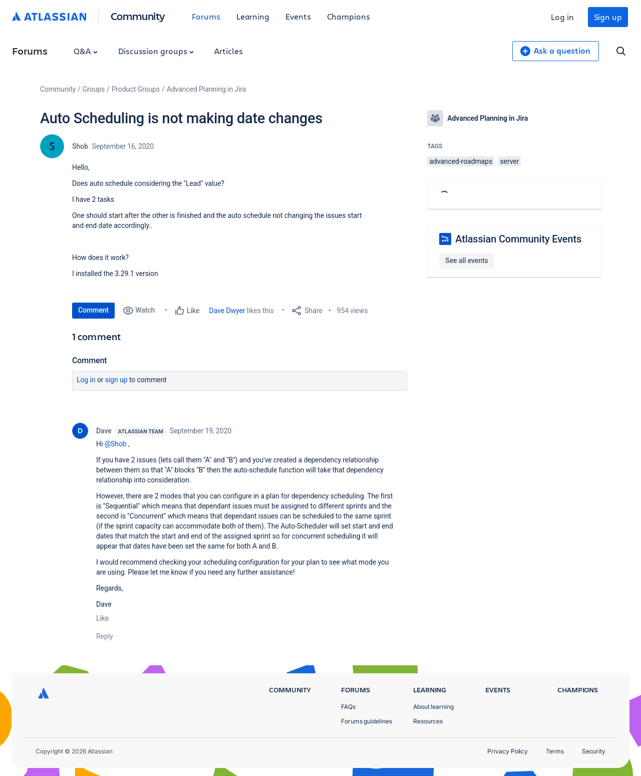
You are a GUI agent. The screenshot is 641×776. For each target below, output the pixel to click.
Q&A (86, 51)
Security (593, 751)
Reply (104, 636)
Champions (348, 16)
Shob (80, 146)
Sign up (608, 17)
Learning (252, 16)
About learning (433, 706)
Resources (428, 721)
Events (298, 16)
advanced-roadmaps (460, 161)
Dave (104, 431)
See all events (466, 260)
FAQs (348, 706)
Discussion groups (156, 51)
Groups (94, 89)
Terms (555, 751)
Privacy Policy (507, 751)
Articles (228, 51)
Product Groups (136, 89)
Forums (206, 16)
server (509, 161)
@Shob (116, 444)
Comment (93, 310)
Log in (562, 17)
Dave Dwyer (227, 311)
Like (102, 618)
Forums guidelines (366, 721)
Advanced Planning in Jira (206, 89)
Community (138, 16)
